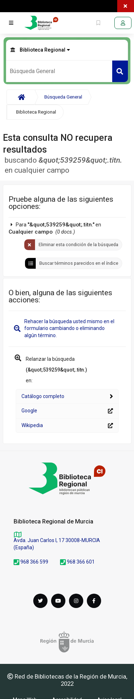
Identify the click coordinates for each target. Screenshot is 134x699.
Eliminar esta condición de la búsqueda (78, 244)
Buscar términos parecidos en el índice (78, 263)
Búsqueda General (63, 97)
